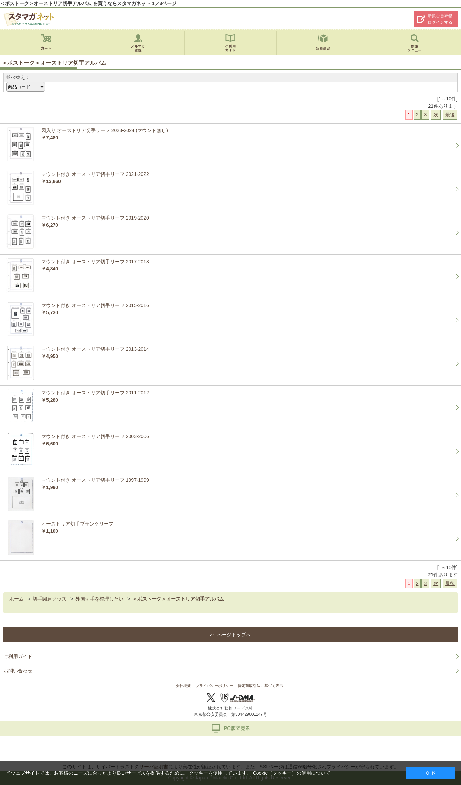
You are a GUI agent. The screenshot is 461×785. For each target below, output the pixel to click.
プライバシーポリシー (214, 685)
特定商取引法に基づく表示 (260, 685)
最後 (450, 114)
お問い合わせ (17, 670)
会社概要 (183, 685)
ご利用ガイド (17, 656)
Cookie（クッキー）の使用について (292, 773)
